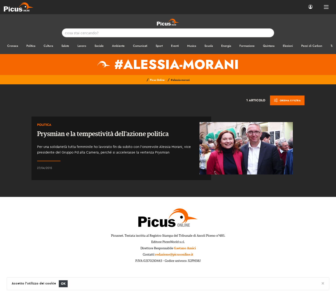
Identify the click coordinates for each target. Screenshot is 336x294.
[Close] (323, 283)
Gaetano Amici (185, 248)
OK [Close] (63, 283)
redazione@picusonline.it (174, 254)
